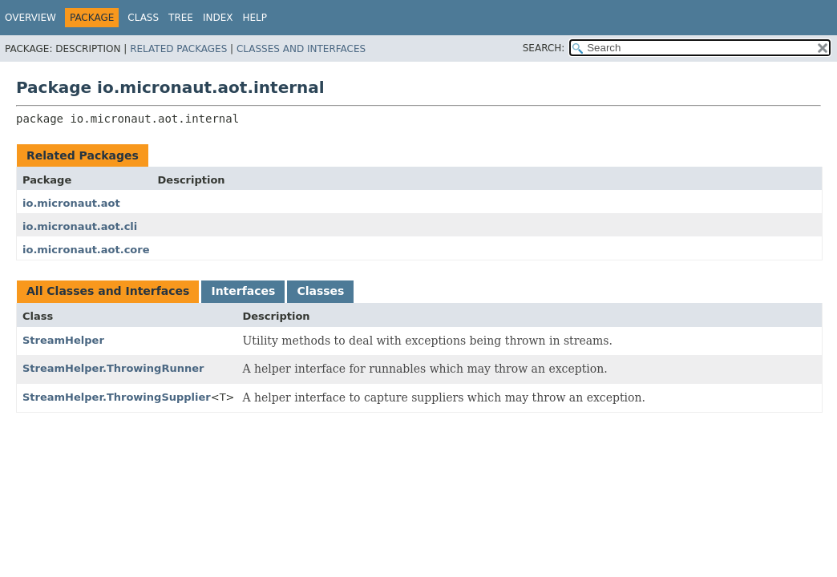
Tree (180, 17)
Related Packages (178, 48)
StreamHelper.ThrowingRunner (113, 368)
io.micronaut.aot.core (86, 250)
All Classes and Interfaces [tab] (107, 290)
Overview (30, 17)
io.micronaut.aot (71, 203)
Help (255, 17)
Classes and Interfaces (301, 48)
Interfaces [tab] (243, 290)
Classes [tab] (320, 290)
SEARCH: (544, 48)
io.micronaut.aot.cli (79, 226)
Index (218, 17)
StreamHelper (63, 340)
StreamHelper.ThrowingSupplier (116, 397)
